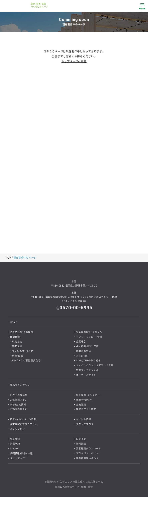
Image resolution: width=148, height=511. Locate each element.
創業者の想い (83, 351)
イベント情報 (83, 420)
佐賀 (90, 488)
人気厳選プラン (19, 400)
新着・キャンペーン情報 (23, 420)
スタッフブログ (85, 425)
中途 (30, 454)
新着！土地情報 (18, 405)
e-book (14, 449)
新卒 (23, 454)
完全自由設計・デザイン (89, 332)
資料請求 (81, 445)
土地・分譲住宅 (84, 400)
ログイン (81, 440)
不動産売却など (19, 410)
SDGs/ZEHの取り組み (88, 361)
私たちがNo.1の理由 (21, 332)
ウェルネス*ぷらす (22, 351)
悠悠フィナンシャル (87, 370)
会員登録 (15, 440)
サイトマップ (17, 459)
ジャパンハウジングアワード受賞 (95, 366)
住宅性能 (15, 337)
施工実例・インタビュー (89, 395)
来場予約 (15, 445)
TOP (8, 257)
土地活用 (81, 405)
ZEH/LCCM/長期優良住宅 (26, 361)
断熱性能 (17, 342)
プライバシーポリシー (88, 454)
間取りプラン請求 (86, 410)
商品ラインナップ (20, 385)
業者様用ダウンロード (88, 449)
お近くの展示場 (19, 395)
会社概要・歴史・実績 (87, 346)
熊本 (83, 488)
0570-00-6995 (76, 307)
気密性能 (17, 346)
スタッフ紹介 (17, 430)
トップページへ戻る (73, 61)
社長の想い (82, 356)
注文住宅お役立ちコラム (24, 425)
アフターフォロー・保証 (89, 337)
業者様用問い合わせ (87, 459)
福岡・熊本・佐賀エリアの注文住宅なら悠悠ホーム (75, 482)
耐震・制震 (17, 356)
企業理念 (81, 342)
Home (13, 322)
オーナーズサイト (86, 375)
